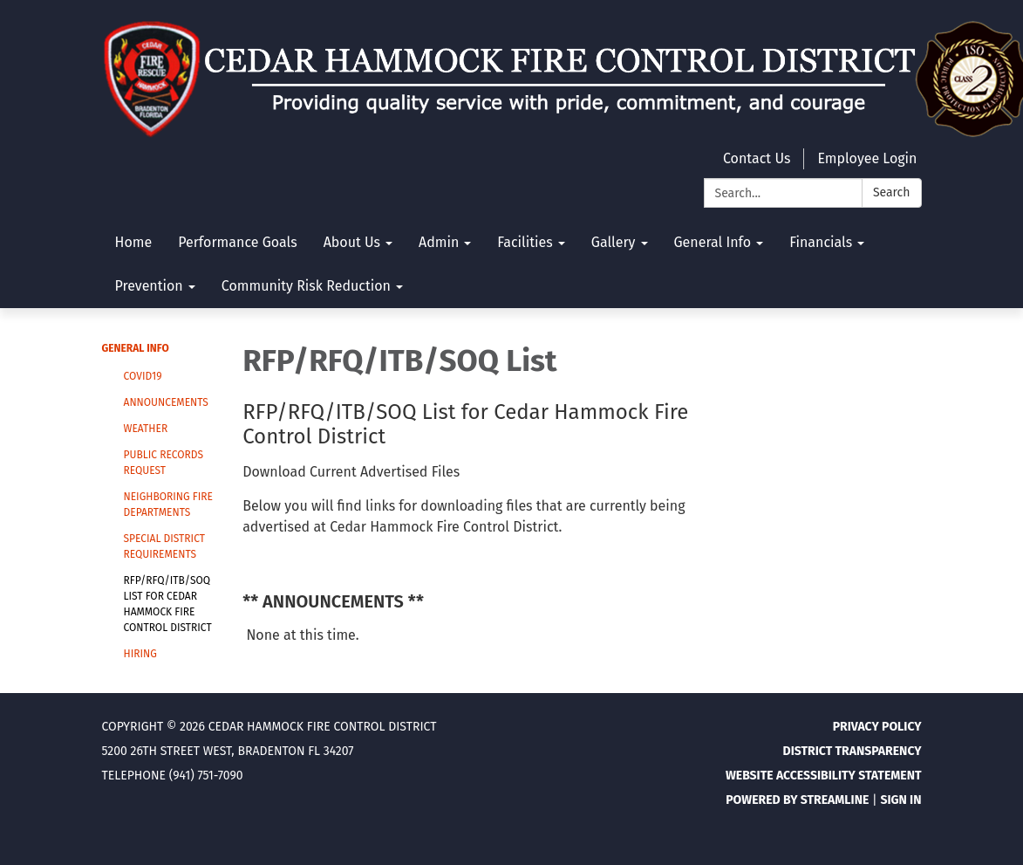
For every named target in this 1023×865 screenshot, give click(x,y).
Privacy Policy (877, 726)
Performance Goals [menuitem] (237, 242)
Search (891, 192)
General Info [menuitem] (713, 242)
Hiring (140, 654)
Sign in (900, 800)
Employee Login (867, 158)
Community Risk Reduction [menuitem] (306, 286)
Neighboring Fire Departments (168, 504)
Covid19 (143, 376)
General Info (135, 348)
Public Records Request (163, 463)
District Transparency (852, 751)
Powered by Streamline (797, 800)
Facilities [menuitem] (524, 242)
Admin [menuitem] (439, 242)
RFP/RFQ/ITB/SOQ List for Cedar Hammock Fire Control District (168, 604)
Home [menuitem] (134, 242)
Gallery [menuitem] (613, 242)
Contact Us (756, 158)
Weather (146, 428)
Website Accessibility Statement (824, 775)
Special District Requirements (164, 546)
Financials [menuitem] (820, 242)
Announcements (166, 402)
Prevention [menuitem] (149, 286)
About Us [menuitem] (352, 242)
